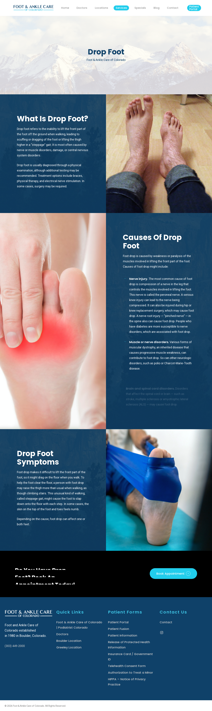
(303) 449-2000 (15, 646)
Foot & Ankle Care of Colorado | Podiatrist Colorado (79, 625)
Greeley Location (68, 647)
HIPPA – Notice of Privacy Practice (127, 682)
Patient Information (122, 635)
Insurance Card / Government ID (130, 656)
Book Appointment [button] (170, 573)
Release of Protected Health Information (129, 644)
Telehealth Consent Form (127, 666)
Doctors (62, 634)
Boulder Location (68, 641)
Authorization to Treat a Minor (130, 672)
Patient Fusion (118, 629)
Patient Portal (118, 622)
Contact (166, 622)
